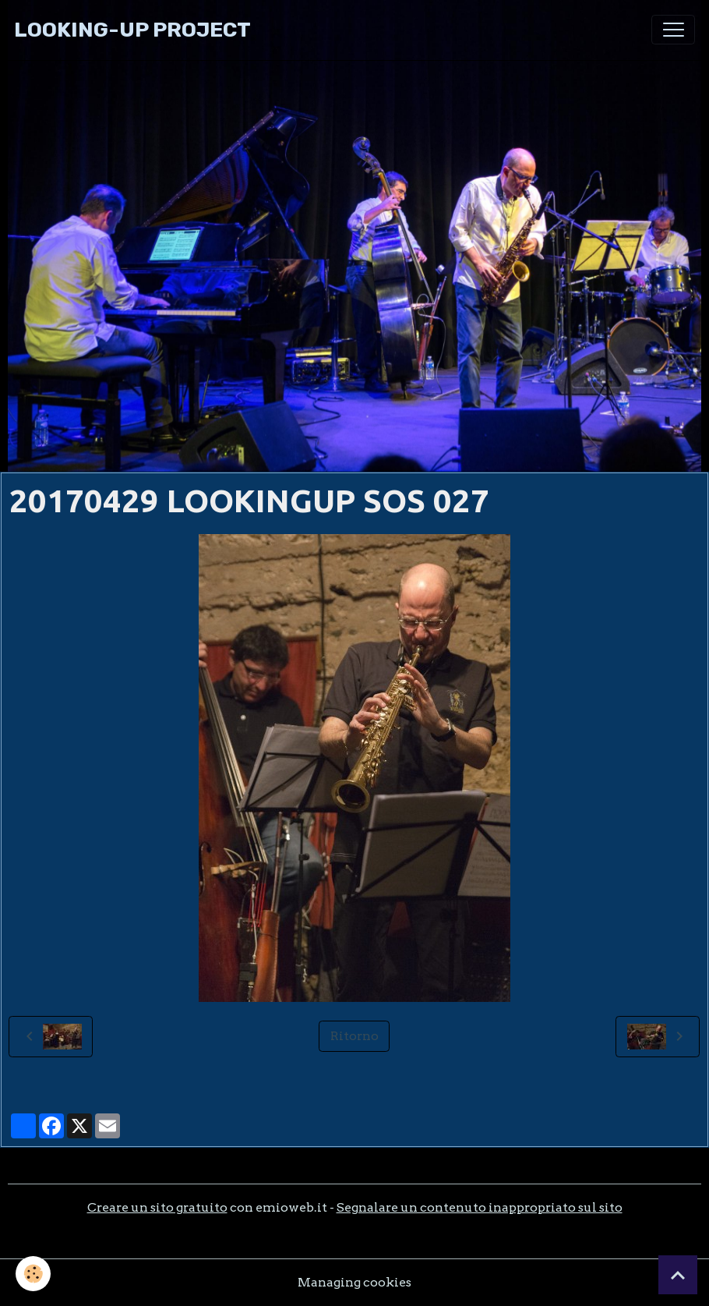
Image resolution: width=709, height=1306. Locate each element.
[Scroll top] (677, 1274)
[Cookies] (33, 1273)
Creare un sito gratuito (157, 1207)
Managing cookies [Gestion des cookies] (354, 1282)
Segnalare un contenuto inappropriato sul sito (480, 1207)
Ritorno (354, 1035)
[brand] (132, 30)
